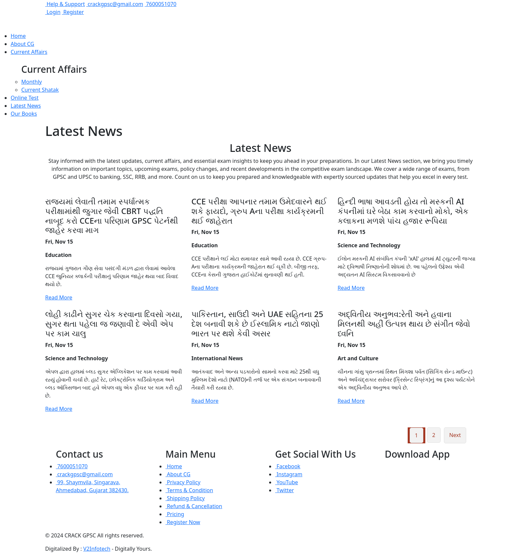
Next (455, 435)
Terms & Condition (189, 490)
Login (52, 12)
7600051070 (160, 4)
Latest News (26, 105)
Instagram (288, 474)
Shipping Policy (185, 498)
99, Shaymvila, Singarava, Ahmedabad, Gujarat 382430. (92, 486)
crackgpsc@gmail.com (114, 4)
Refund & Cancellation (193, 506)
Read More (58, 297)
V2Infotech (97, 548)
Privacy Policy (182, 482)
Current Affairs (29, 52)
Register (73, 12)
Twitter (284, 490)
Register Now (182, 522)
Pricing (174, 514)
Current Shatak (40, 89)
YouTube (286, 482)
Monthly (31, 81)
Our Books (24, 113)
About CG (22, 44)
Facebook (287, 466)
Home (18, 36)
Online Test (25, 97)
